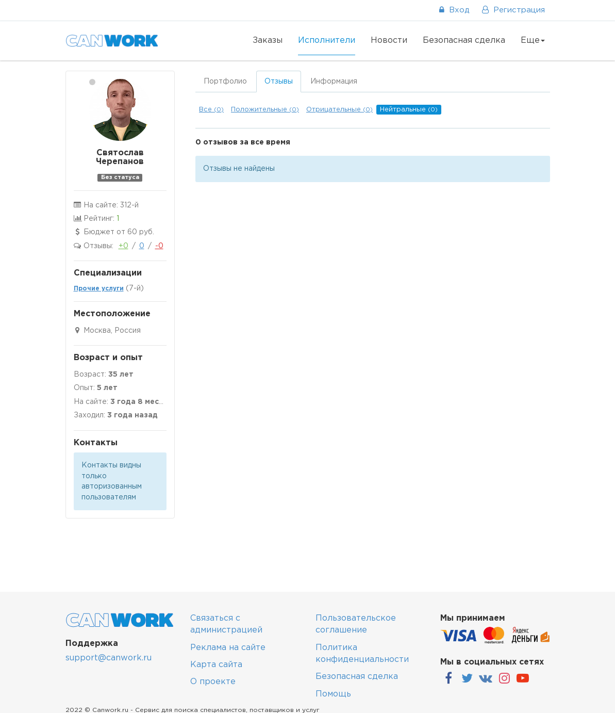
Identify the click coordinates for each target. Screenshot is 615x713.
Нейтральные (409, 109)
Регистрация (513, 10)
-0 (159, 246)
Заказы (267, 40)
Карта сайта (216, 665)
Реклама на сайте (227, 648)
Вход (454, 10)
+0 (123, 246)
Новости (389, 40)
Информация (333, 81)
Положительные (265, 109)
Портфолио (225, 81)
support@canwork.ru (108, 658)
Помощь (333, 694)
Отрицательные (339, 109)
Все (211, 109)
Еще (533, 40)
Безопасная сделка (464, 40)
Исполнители (326, 40)
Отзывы (278, 81)
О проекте (213, 682)
